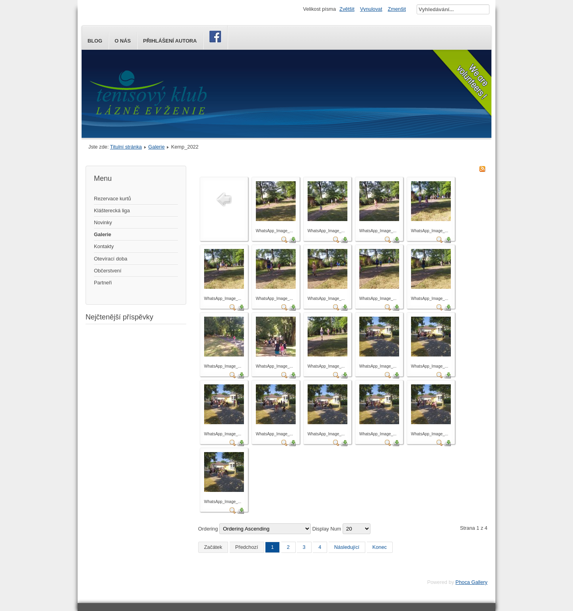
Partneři (103, 283)
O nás (123, 41)
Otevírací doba (110, 259)
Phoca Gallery (471, 582)
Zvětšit (347, 9)
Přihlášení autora (170, 41)
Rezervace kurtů (112, 199)
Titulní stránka (126, 147)
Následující (346, 547)
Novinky (103, 222)
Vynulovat (371, 9)
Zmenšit (397, 9)
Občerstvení (107, 271)
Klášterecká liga (112, 210)
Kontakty (104, 246)
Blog (95, 41)
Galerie (156, 147)
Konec (379, 547)
